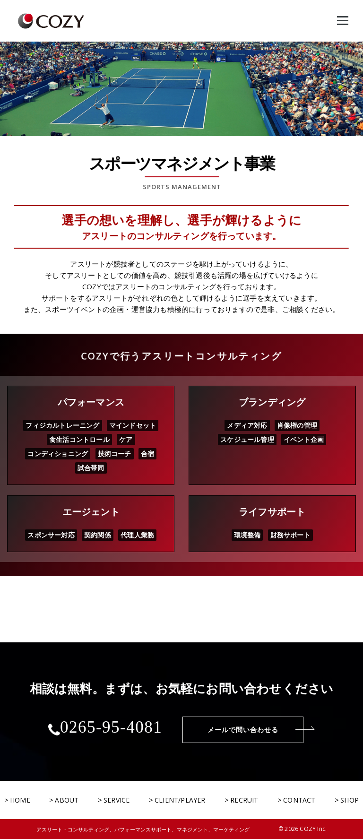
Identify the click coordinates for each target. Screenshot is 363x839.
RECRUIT (244, 800)
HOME (20, 800)
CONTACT (299, 800)
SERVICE (117, 800)
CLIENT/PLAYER (180, 800)
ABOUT (66, 800)
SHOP (349, 800)
